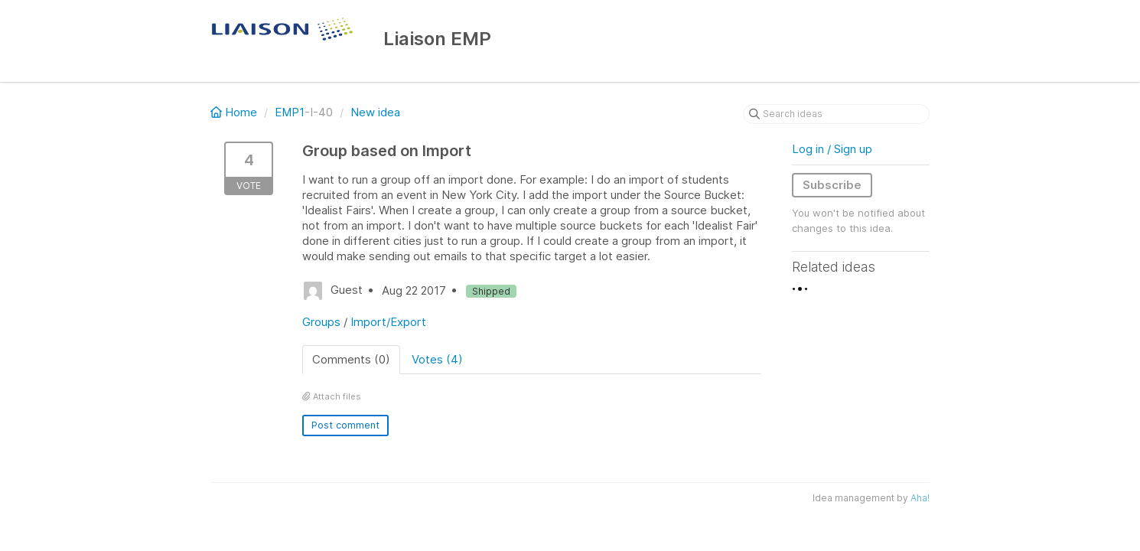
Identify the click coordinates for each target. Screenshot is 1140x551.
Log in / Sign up (832, 149)
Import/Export (388, 322)
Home (235, 112)
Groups (321, 322)
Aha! (920, 498)
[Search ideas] (836, 114)
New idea (375, 112)
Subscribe (832, 185)
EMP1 (290, 112)
